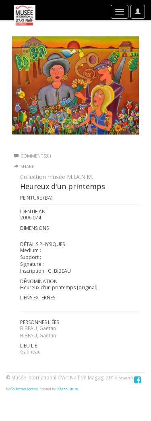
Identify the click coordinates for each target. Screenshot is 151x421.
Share (27, 166)
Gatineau (30, 351)
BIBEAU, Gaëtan (38, 328)
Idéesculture (67, 389)
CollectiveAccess (24, 389)
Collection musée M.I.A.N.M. (56, 177)
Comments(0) (32, 156)
